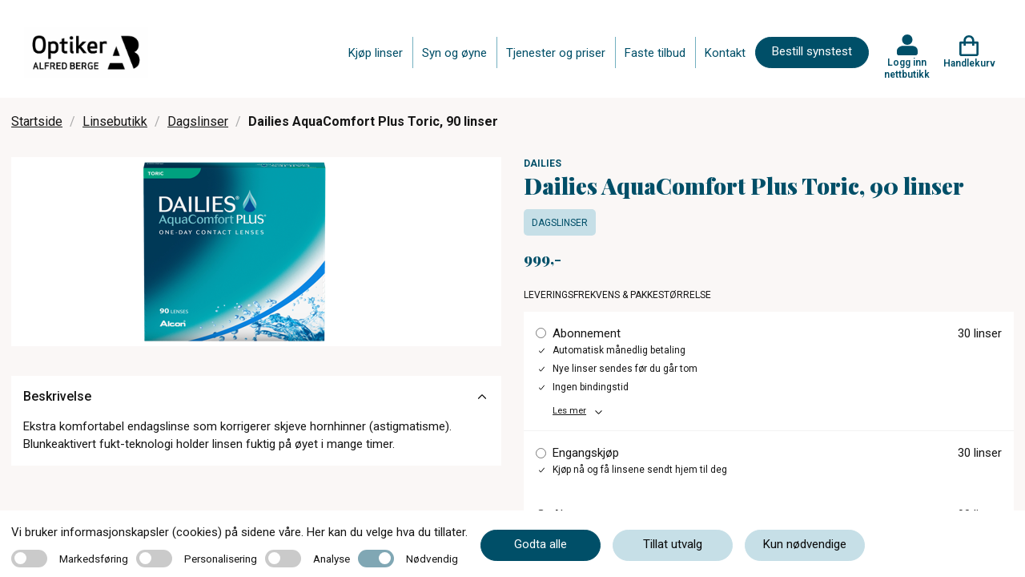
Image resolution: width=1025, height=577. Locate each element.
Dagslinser (197, 121)
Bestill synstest (812, 51)
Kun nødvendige (804, 544)
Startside (36, 121)
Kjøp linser (375, 53)
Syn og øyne (454, 53)
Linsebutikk (114, 121)
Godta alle (540, 544)
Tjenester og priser (555, 53)
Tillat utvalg (672, 544)
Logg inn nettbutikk (907, 68)
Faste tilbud (655, 53)
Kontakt (725, 53)
